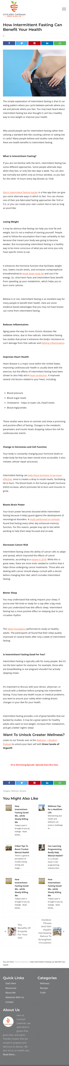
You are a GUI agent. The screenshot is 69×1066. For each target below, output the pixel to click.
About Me (10, 992)
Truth (43, 992)
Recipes (23, 791)
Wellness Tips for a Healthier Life (55, 809)
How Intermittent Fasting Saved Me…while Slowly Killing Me (21, 814)
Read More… (9, 1054)
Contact (9, 1001)
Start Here (10, 983)
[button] (64, 9)
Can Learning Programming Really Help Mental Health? (55, 851)
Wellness (15, 791)
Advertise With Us (14, 997)
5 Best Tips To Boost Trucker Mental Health (22, 849)
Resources (10, 988)
